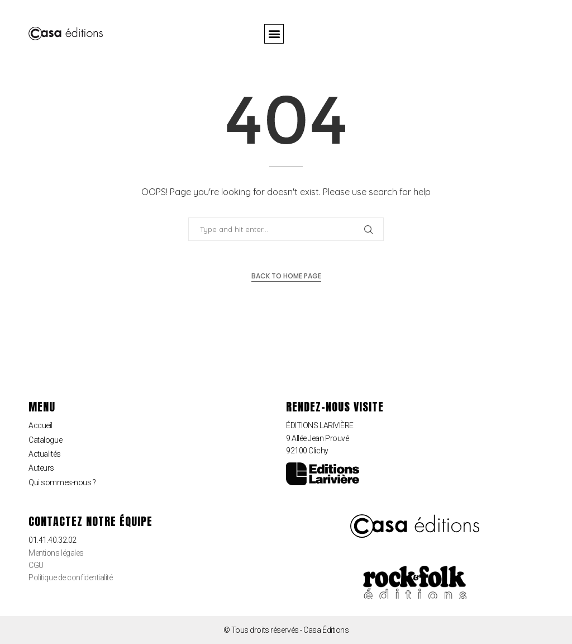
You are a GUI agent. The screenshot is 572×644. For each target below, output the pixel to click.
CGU (36, 565)
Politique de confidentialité (70, 577)
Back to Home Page (286, 276)
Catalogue (45, 439)
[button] (274, 34)
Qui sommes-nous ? (62, 482)
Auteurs (41, 467)
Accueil (40, 425)
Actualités (44, 453)
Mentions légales (56, 552)
